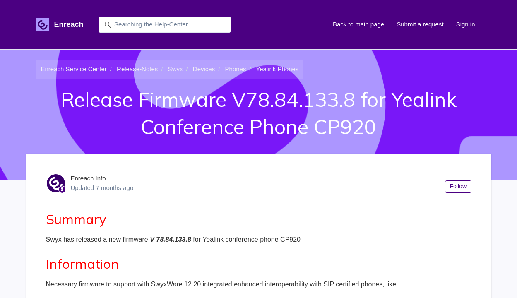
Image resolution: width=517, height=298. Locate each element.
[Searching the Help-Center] (165, 25)
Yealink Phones (277, 68)
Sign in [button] (465, 24)
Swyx (175, 68)
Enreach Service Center (74, 68)
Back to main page (358, 24)
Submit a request (420, 24)
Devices (204, 68)
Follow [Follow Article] (458, 186)
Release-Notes (137, 68)
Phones (235, 68)
